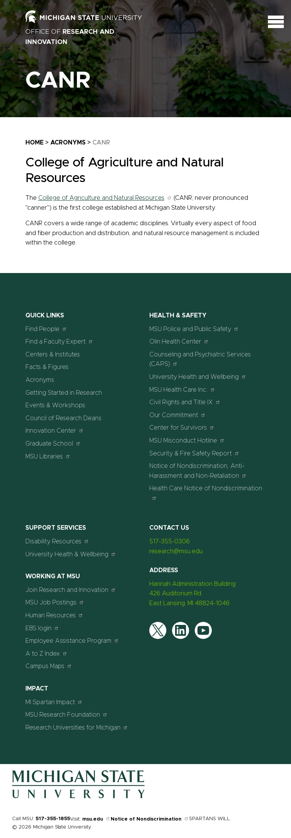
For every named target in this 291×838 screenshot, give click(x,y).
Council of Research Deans (63, 418)
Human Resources (54, 615)
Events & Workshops (55, 405)
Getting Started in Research (63, 393)
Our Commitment (177, 415)
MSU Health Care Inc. (182, 389)
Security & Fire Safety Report (194, 453)
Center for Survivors (181, 427)
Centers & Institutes (52, 355)
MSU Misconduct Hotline (187, 440)
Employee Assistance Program (72, 640)
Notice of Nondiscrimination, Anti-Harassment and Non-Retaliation (198, 471)
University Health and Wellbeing (197, 376)
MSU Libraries (47, 456)
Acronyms (68, 143)
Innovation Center (54, 430)
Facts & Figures (47, 367)
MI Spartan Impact (54, 702)
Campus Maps (48, 666)
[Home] (78, 797)
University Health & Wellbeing (70, 554)
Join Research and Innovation (70, 590)
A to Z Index (46, 653)
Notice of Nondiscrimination (150, 819)
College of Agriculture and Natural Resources (105, 198)
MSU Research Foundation (66, 714)
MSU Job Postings (54, 602)
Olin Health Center (179, 341)
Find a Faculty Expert (59, 341)
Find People (46, 329)
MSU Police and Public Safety (194, 329)
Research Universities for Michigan (76, 727)
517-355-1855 (53, 818)
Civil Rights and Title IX (185, 402)
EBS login (42, 628)
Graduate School (53, 443)
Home (34, 143)
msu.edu (96, 819)
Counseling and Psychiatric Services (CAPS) (200, 359)
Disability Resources (57, 541)
